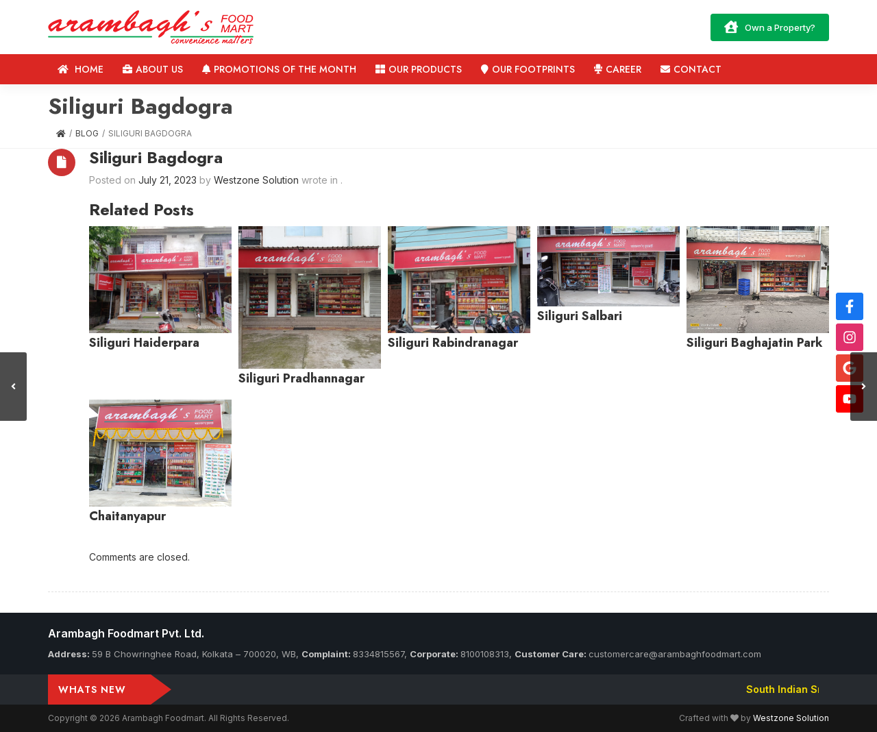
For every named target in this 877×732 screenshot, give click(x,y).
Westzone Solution (791, 718)
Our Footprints (528, 69)
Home (80, 69)
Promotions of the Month (279, 69)
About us (153, 69)
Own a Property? (769, 27)
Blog (87, 133)
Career (617, 69)
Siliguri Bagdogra (156, 157)
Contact (690, 69)
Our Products (418, 69)
